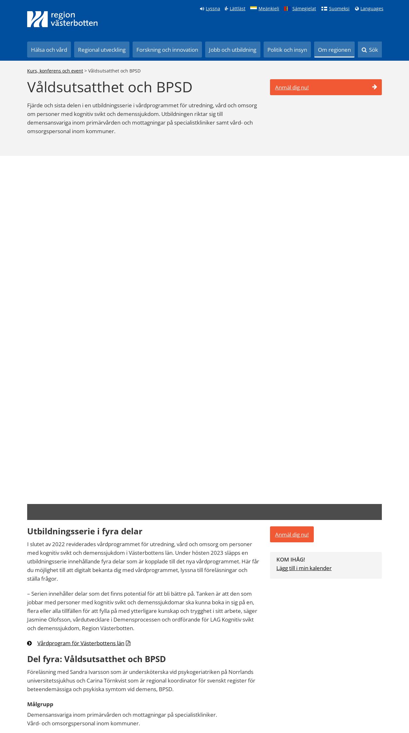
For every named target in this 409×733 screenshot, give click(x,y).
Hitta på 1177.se (39, 697)
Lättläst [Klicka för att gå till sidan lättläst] (237, 8)
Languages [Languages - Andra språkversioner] (371, 8)
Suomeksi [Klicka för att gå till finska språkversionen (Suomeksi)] (339, 8)
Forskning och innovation (167, 49)
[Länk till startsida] (62, 19)
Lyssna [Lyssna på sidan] (213, 8)
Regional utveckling (102, 49)
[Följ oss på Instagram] (311, 697)
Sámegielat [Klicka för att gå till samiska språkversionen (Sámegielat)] (304, 8)
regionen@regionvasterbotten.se (358, 642)
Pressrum (72, 697)
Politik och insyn (287, 49)
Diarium (155, 697)
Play (91, 697)
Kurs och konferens (121, 697)
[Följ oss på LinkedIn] (291, 697)
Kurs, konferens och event (55, 71)
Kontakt (177, 697)
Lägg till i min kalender (304, 213)
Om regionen (334, 49)
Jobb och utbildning (232, 49)
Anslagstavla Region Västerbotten (58, 705)
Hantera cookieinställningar (113, 713)
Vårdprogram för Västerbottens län (80, 288)
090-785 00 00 (337, 634)
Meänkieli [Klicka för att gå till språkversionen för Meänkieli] (269, 8)
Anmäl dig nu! (326, 87)
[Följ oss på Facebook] (272, 697)
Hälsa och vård (49, 49)
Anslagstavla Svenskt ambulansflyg (136, 705)
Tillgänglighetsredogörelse (50, 713)
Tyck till (251, 496)
